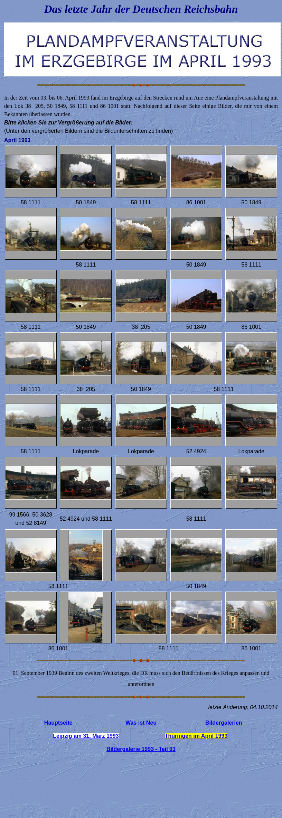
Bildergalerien (223, 723)
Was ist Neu (141, 723)
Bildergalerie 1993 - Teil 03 (141, 749)
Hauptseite (58, 723)
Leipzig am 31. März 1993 (86, 736)
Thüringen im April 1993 (196, 736)
